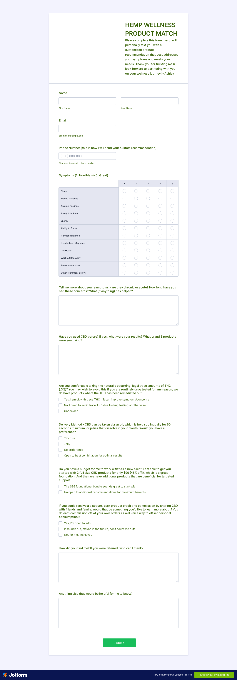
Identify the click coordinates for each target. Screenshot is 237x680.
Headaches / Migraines (73, 243)
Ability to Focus (69, 228)
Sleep (64, 191)
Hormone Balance (70, 235)
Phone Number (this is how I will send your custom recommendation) (107, 148)
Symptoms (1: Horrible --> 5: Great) (83, 175)
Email (62, 120)
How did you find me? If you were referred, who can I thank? (101, 548)
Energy (64, 220)
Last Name (126, 108)
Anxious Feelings (70, 206)
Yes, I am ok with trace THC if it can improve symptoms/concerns (106, 399)
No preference (73, 449)
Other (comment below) (73, 272)
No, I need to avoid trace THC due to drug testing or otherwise (105, 405)
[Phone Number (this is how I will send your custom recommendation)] (87, 156)
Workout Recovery (71, 258)
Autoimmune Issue (70, 265)
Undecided (71, 411)
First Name (64, 108)
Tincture (69, 438)
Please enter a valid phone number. (77, 163)
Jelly (67, 444)
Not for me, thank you (78, 534)
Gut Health (66, 250)
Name (63, 93)
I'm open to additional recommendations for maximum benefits (105, 492)
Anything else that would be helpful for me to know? (96, 593)
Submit (119, 643)
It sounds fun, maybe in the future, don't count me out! (99, 529)
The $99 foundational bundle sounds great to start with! (100, 486)
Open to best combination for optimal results (93, 455)
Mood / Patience (69, 198)
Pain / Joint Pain (69, 213)
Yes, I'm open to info (77, 523)
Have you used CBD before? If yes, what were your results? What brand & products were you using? (117, 338)
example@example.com (71, 135)
